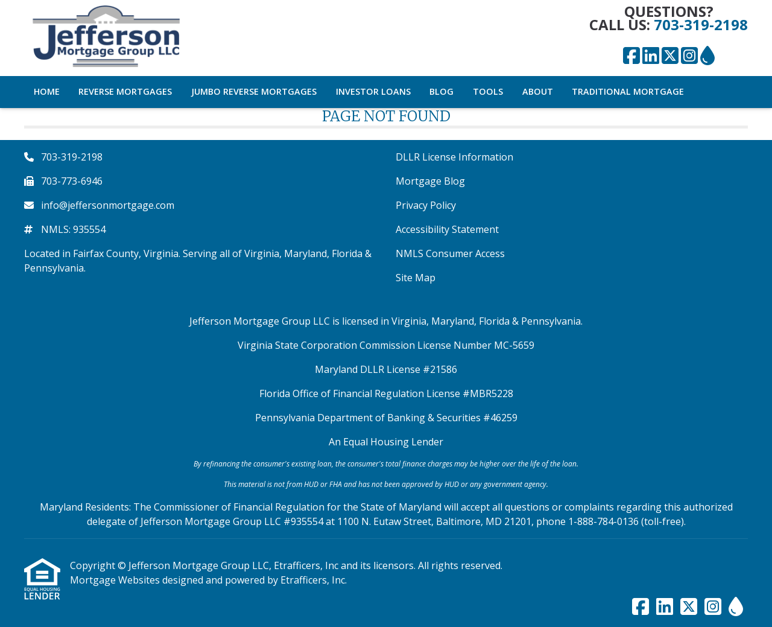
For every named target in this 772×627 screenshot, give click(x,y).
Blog (441, 91)
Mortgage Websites (116, 580)
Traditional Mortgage (628, 91)
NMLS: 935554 (73, 229)
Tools (488, 91)
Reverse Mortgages (125, 91)
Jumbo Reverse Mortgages (254, 91)
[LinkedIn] (650, 56)
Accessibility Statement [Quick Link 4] (447, 229)
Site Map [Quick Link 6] (415, 277)
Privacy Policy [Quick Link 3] (426, 205)
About (537, 91)
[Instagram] (689, 56)
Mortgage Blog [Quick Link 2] (430, 181)
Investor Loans (373, 91)
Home (47, 91)
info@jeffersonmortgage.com (107, 205)
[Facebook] (631, 56)
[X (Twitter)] (670, 56)
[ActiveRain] (707, 56)
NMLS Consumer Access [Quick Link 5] (450, 253)
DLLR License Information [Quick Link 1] (454, 157)
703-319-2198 (701, 24)
